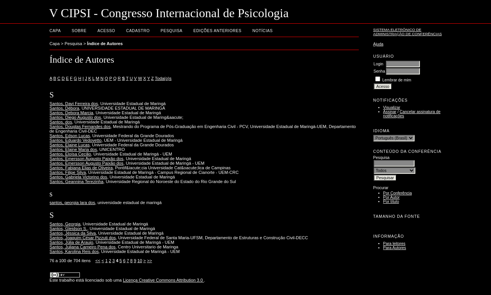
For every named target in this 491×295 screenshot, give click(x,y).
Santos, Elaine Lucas (70, 145)
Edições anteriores (217, 31)
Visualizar (391, 107)
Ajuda (378, 44)
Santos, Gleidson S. (69, 228)
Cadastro (138, 31)
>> (149, 260)
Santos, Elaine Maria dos (73, 149)
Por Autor (391, 197)
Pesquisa (171, 31)
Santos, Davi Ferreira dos (74, 103)
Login (378, 64)
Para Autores (394, 248)
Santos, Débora (64, 108)
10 (140, 260)
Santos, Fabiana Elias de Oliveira (81, 167)
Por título (391, 201)
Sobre (79, 31)
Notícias (262, 31)
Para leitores (394, 244)
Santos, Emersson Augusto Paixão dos (86, 158)
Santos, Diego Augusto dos (75, 117)
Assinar (390, 112)
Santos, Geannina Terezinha (77, 181)
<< (98, 260)
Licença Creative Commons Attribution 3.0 (163, 280)
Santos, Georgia (65, 224)
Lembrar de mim (397, 80)
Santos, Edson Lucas (70, 135)
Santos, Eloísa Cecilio (70, 154)
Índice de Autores (105, 43)
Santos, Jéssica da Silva (73, 233)
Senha (379, 71)
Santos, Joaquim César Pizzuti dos (83, 237)
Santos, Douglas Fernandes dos (80, 126)
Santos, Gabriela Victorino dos (78, 177)
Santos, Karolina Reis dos (74, 251)
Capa (55, 31)
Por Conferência (397, 193)
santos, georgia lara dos (72, 202)
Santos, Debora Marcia (71, 112)
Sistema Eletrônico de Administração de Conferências (407, 32)
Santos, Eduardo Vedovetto (76, 140)
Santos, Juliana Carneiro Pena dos (83, 247)
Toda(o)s (163, 78)
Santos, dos (61, 122)
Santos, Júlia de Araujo (71, 242)
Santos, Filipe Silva (68, 172)
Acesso (106, 31)
